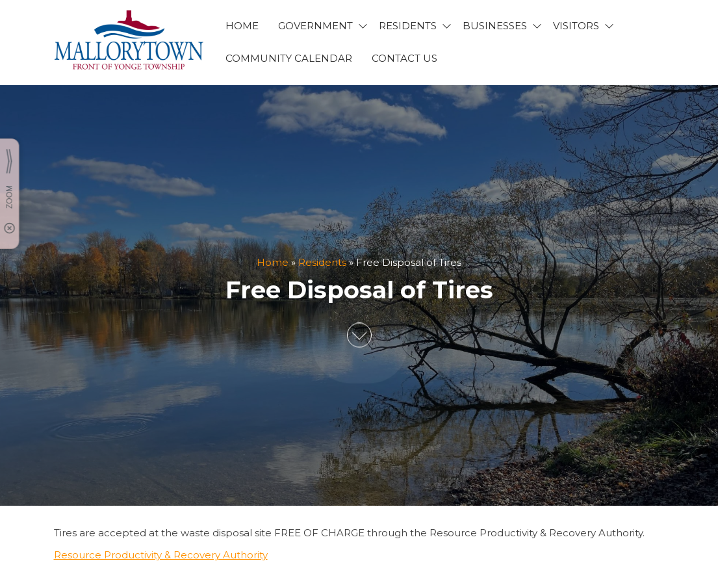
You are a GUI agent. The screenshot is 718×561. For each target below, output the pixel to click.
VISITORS (576, 26)
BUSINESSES (495, 26)
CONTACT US (404, 58)
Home (272, 262)
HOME (242, 26)
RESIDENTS (408, 26)
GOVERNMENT (315, 26)
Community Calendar (288, 58)
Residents (322, 262)
